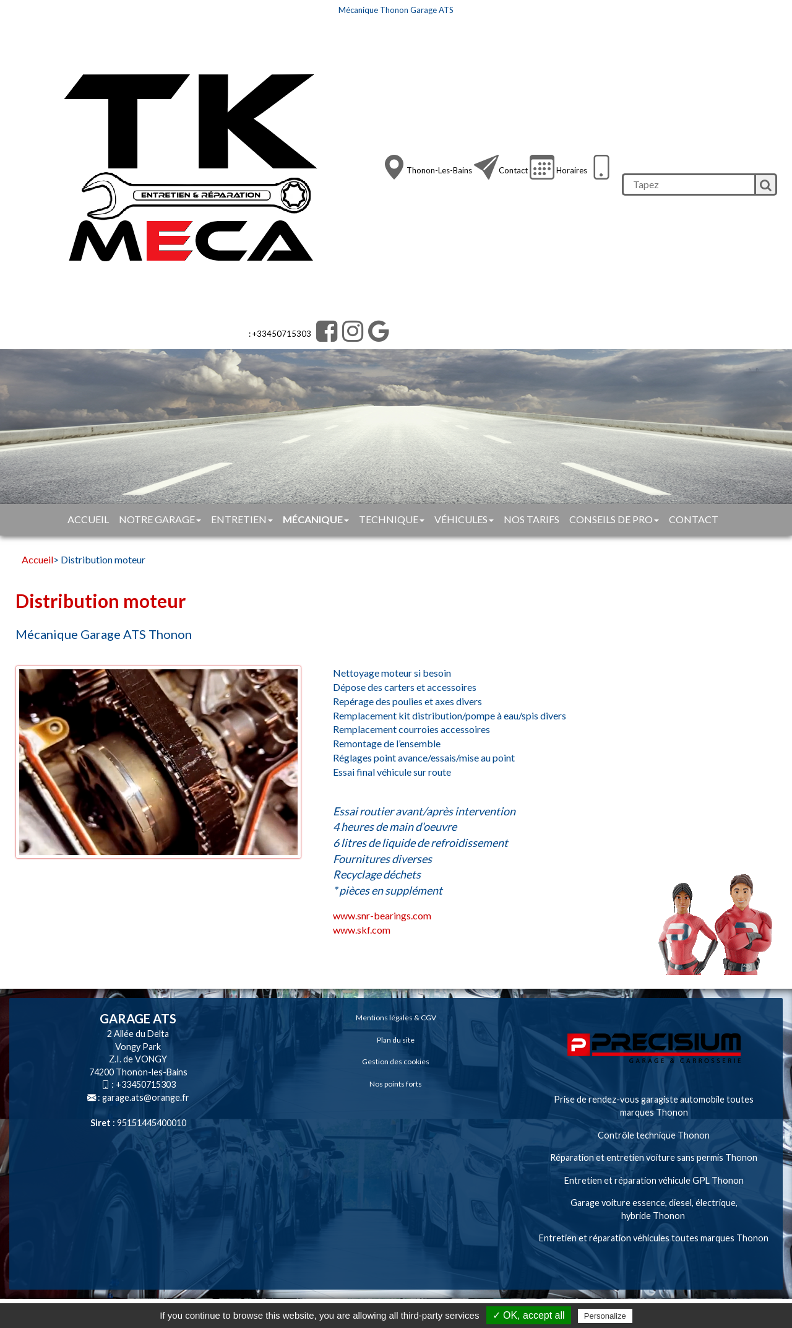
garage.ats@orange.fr (145, 1097)
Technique (391, 519)
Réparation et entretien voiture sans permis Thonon (653, 1157)
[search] (688, 184)
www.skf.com (361, 929)
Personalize (605, 1316)
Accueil (88, 519)
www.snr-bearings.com (382, 915)
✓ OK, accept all (529, 1315)
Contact (513, 170)
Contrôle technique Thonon (654, 1135)
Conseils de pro (614, 519)
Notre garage (160, 519)
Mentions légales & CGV (396, 1017)
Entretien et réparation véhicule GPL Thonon (654, 1180)
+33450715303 (146, 1084)
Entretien (242, 519)
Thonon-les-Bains (439, 170)
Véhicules (464, 519)
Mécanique (316, 519)
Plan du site (396, 1039)
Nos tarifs (531, 519)
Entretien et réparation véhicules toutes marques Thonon (653, 1238)
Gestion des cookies (395, 1061)
